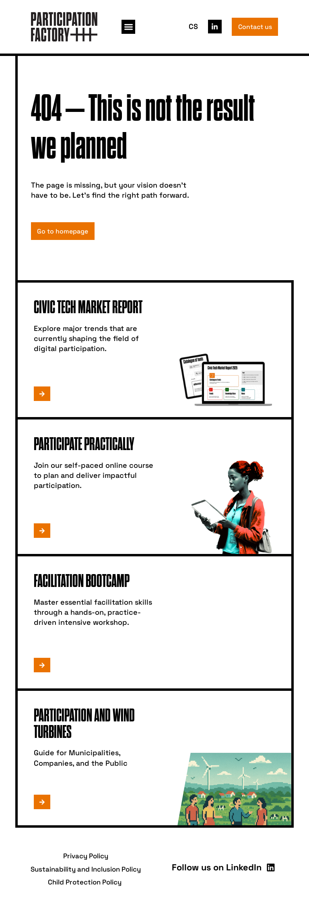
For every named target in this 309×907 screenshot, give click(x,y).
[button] (129, 27)
